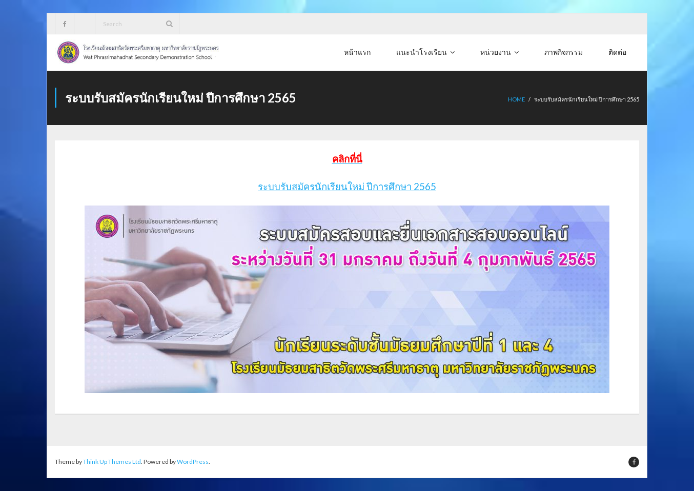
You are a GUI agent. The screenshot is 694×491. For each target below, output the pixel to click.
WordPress (193, 461)
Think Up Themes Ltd (112, 461)
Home (516, 99)
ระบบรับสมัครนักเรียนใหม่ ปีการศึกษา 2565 (347, 186)
